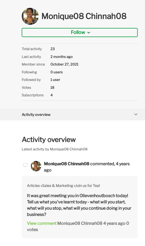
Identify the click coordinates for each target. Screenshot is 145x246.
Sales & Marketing (57, 185)
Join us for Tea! (87, 185)
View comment (41, 223)
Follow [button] (78, 32)
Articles (33, 185)
